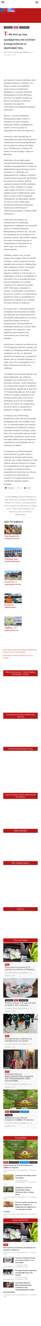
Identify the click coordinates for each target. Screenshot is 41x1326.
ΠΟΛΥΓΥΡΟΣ (15, 1111)
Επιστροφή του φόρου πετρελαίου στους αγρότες (18, 657)
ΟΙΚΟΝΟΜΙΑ (24, 27)
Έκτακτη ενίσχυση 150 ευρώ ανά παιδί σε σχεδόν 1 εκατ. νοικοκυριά (20, 1004)
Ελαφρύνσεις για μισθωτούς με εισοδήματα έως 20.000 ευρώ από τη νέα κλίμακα (20, 651)
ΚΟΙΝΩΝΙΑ (8, 27)
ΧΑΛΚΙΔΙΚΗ (24, 1111)
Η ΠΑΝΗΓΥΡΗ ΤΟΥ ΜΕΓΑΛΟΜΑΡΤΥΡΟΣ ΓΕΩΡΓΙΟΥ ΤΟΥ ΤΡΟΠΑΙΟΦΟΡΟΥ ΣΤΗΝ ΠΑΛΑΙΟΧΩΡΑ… (19, 1077)
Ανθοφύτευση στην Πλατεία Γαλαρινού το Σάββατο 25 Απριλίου (19, 1119)
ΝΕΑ (16, 27)
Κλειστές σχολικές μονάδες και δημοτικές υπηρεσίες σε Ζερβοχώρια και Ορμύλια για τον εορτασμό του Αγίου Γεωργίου (20, 1206)
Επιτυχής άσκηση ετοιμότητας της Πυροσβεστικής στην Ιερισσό (18, 1040)
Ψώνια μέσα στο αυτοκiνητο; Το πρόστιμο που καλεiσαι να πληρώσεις (20, 968)
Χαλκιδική (9, 1115)
